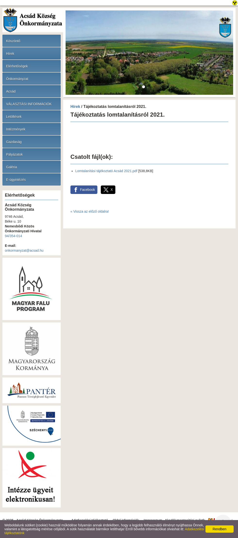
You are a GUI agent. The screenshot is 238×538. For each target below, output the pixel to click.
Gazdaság (14, 142)
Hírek (10, 54)
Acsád (11, 91)
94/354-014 (13, 236)
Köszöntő (13, 41)
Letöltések (14, 117)
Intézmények (15, 129)
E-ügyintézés (16, 180)
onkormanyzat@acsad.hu (24, 250)
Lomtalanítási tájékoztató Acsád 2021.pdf (106, 171)
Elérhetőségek (17, 66)
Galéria (11, 167)
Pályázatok (14, 154)
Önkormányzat (17, 79)
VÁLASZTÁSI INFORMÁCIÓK (28, 104)
